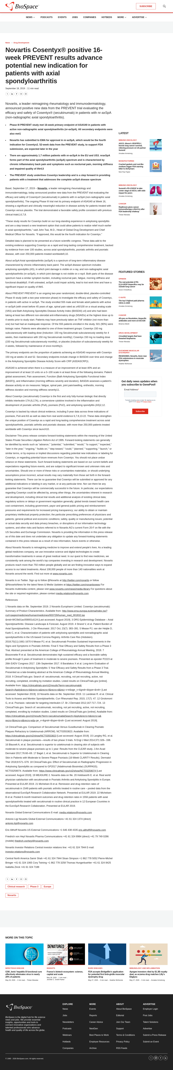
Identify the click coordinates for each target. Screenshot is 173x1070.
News (29, 17)
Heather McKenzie (125, 364)
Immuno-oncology (128, 140)
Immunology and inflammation (144, 968)
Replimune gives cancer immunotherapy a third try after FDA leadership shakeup (132, 209)
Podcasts (46, 17)
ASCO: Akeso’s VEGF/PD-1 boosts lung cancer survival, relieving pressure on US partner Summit (132, 146)
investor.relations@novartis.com (22, 851)
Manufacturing (126, 161)
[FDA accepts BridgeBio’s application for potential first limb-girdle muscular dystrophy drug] (107, 954)
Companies (89, 17)
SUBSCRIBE (146, 6)
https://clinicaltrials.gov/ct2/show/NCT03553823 (30, 735)
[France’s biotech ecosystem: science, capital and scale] (66, 954)
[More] (34, 17)
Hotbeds (107, 17)
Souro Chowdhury (125, 290)
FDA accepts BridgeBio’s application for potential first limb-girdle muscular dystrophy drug (106, 974)
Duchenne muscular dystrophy (129, 352)
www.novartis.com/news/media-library (69, 589)
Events (62, 17)
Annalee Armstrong (125, 153)
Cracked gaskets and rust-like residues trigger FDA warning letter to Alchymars (131, 166)
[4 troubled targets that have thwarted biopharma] (156, 338)
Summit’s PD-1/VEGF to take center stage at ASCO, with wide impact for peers (132, 190)
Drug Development (21, 43)
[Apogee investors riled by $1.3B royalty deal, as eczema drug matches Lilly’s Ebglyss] (148, 954)
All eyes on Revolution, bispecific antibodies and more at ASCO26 (132, 319)
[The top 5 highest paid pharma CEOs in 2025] (156, 302)
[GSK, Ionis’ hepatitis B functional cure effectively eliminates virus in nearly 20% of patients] (24, 954)
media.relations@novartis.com (72, 593)
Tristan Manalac (124, 215)
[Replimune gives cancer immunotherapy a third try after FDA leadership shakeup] (156, 209)
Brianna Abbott (124, 324)
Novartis (42, 188)
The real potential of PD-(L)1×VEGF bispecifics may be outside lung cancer (131, 284)
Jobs (75, 17)
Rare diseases (95, 968)
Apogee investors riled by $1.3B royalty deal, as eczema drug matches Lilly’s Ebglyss (148, 974)
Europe (47, 886)
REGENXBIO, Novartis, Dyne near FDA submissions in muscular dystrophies (133, 358)
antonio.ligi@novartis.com (19, 823)
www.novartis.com (62, 573)
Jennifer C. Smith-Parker (55, 980)
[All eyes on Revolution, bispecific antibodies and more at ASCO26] (156, 320)
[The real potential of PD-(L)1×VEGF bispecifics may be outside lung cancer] (156, 284)
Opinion (122, 279)
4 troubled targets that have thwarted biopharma (130, 337)
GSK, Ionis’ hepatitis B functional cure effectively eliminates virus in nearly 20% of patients (23, 974)
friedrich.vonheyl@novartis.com (32, 841)
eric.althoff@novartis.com (92, 830)
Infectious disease (14, 968)
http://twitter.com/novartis (75, 580)
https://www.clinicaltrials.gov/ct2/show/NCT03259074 (67, 770)
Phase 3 (34, 886)
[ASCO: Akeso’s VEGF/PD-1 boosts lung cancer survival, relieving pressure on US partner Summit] (156, 145)
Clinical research (16, 886)
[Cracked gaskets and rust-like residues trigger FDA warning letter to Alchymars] (156, 166)
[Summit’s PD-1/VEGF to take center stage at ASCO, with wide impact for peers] (156, 190)
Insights (51, 968)
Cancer (122, 204)
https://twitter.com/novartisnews (83, 584)
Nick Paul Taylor (124, 172)
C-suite (122, 297)
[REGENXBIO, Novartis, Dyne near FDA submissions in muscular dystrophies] (156, 356)
